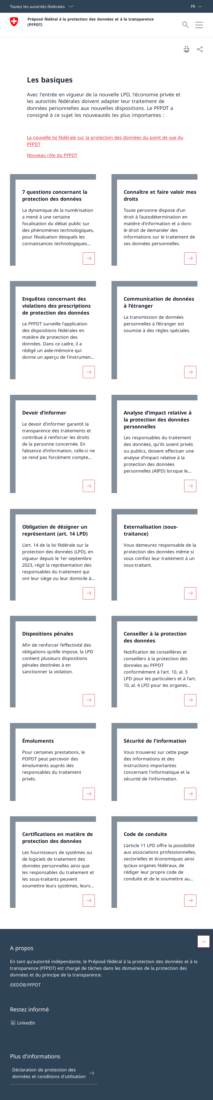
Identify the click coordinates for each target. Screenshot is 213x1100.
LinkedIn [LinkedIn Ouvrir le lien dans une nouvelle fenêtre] (22, 1023)
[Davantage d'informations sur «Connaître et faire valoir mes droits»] (190, 258)
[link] (56, 222)
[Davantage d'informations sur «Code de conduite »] (190, 901)
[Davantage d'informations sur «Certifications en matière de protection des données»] (89, 901)
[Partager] (199, 49)
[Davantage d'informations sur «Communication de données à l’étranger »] (190, 372)
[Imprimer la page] (186, 49)
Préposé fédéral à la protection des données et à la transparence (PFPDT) (91, 21)
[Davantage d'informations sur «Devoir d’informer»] (89, 486)
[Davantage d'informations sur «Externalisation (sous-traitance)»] (190, 593)
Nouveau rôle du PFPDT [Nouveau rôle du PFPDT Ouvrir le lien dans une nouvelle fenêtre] (52, 155)
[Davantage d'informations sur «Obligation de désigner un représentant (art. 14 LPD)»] (89, 593)
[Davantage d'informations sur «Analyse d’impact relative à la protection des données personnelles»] (190, 486)
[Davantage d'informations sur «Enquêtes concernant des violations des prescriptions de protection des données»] (89, 372)
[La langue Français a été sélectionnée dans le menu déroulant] (196, 6)
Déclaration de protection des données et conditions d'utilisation (53, 1073)
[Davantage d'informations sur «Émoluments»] (89, 793)
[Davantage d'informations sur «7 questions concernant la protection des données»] (89, 258)
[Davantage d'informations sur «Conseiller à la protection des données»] (190, 700)
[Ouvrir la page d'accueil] (83, 25)
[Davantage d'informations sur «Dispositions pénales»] (89, 700)
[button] (203, 941)
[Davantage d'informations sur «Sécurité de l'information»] (190, 793)
